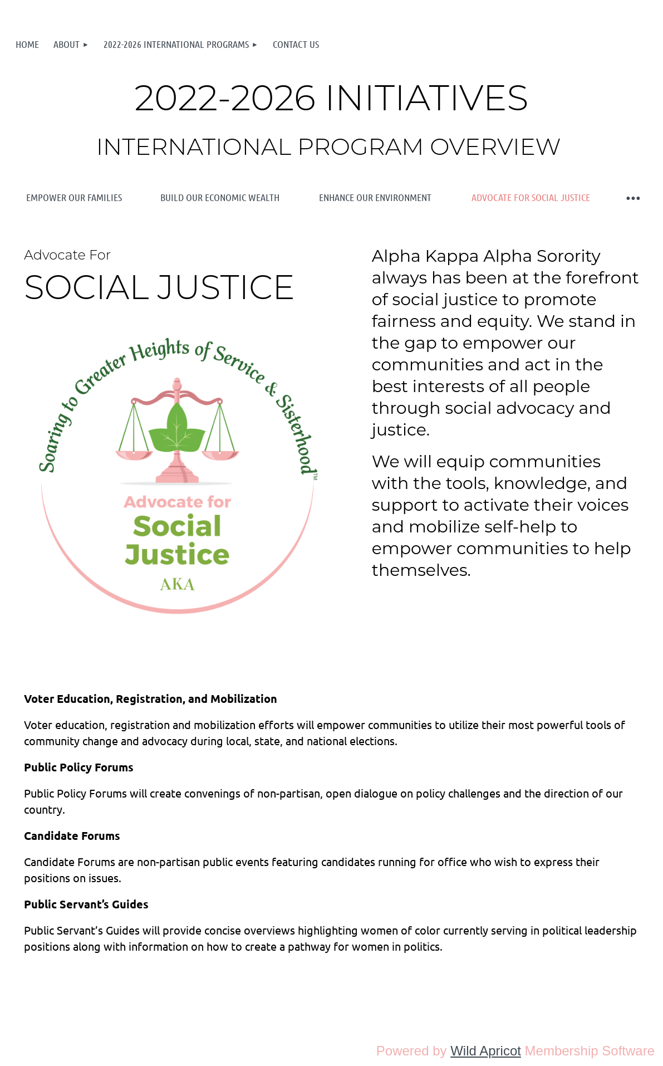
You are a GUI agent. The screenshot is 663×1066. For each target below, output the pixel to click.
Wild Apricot (485, 1050)
